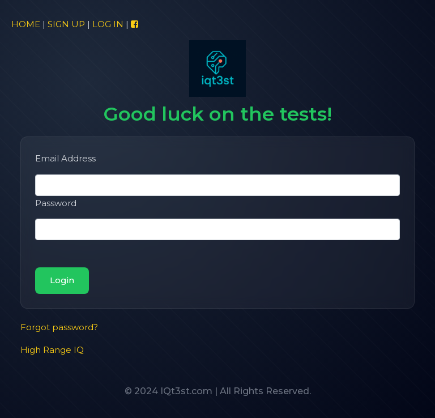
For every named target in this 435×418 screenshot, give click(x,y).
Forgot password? (59, 327)
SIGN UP (66, 24)
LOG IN (107, 24)
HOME (25, 24)
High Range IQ (52, 349)
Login (62, 280)
